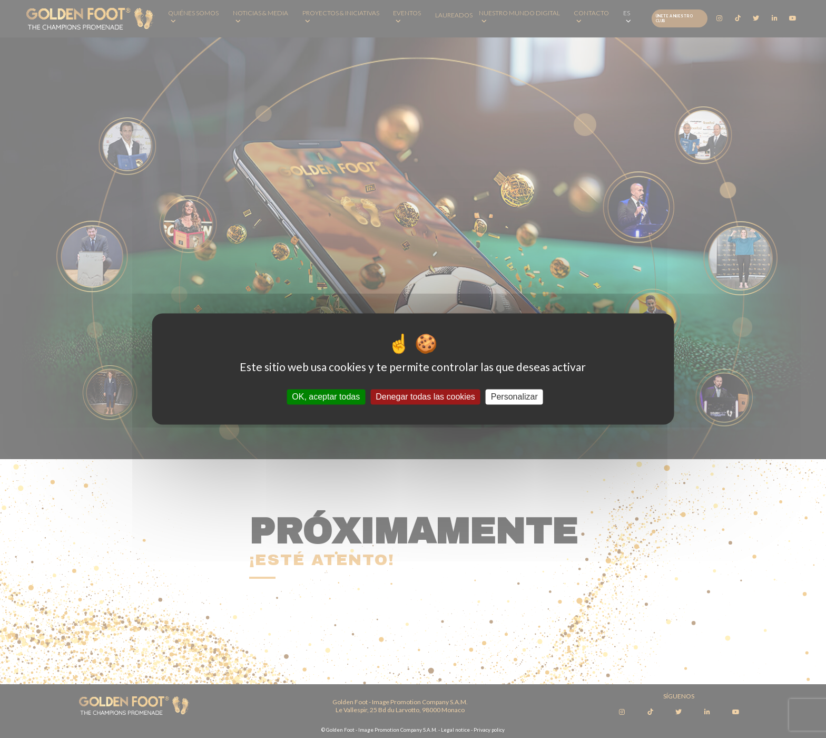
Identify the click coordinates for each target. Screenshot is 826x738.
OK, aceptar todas (326, 396)
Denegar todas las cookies (425, 396)
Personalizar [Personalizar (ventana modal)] (514, 396)
